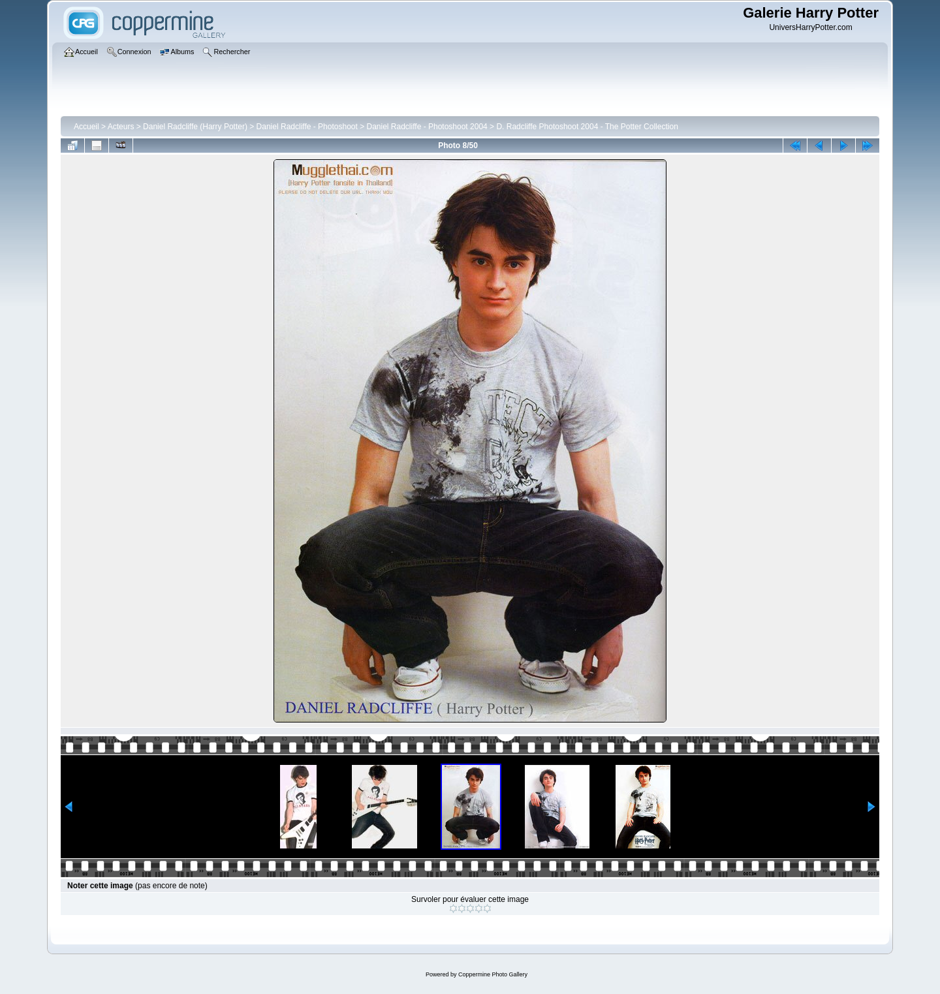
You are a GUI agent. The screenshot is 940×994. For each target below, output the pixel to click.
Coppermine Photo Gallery (492, 974)
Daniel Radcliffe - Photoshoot (307, 126)
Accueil (86, 126)
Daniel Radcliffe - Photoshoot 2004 (427, 126)
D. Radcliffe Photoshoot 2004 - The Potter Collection (587, 126)
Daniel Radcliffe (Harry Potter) (195, 126)
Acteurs (121, 126)
